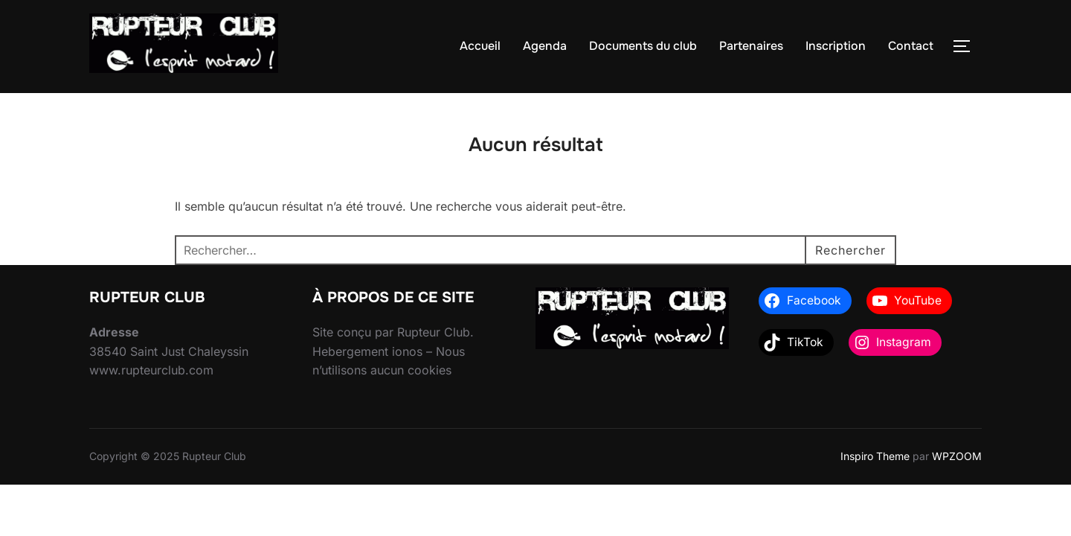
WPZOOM (957, 456)
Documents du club (643, 46)
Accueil (480, 46)
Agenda (545, 46)
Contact (910, 46)
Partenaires (751, 46)
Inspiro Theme (875, 456)
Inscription (835, 46)
